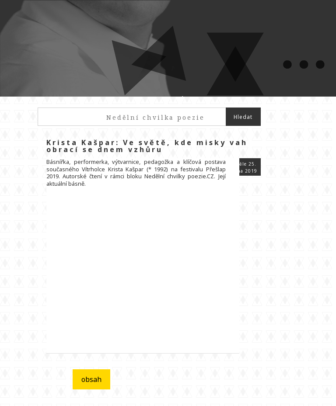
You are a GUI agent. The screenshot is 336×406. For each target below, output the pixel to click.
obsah (91, 379)
